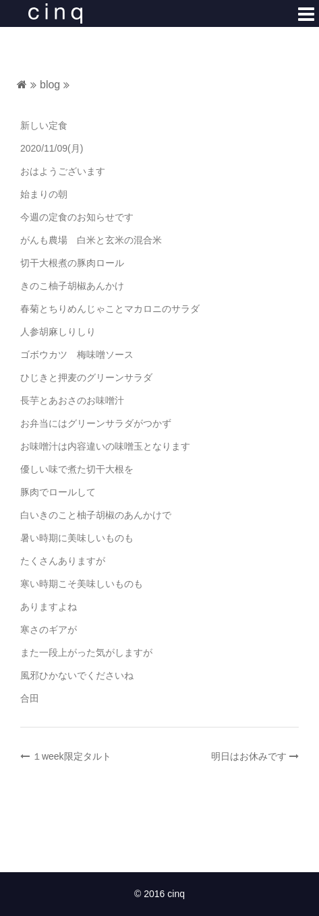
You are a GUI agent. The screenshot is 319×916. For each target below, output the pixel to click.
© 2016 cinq (159, 893)
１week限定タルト (71, 756)
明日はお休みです (249, 756)
